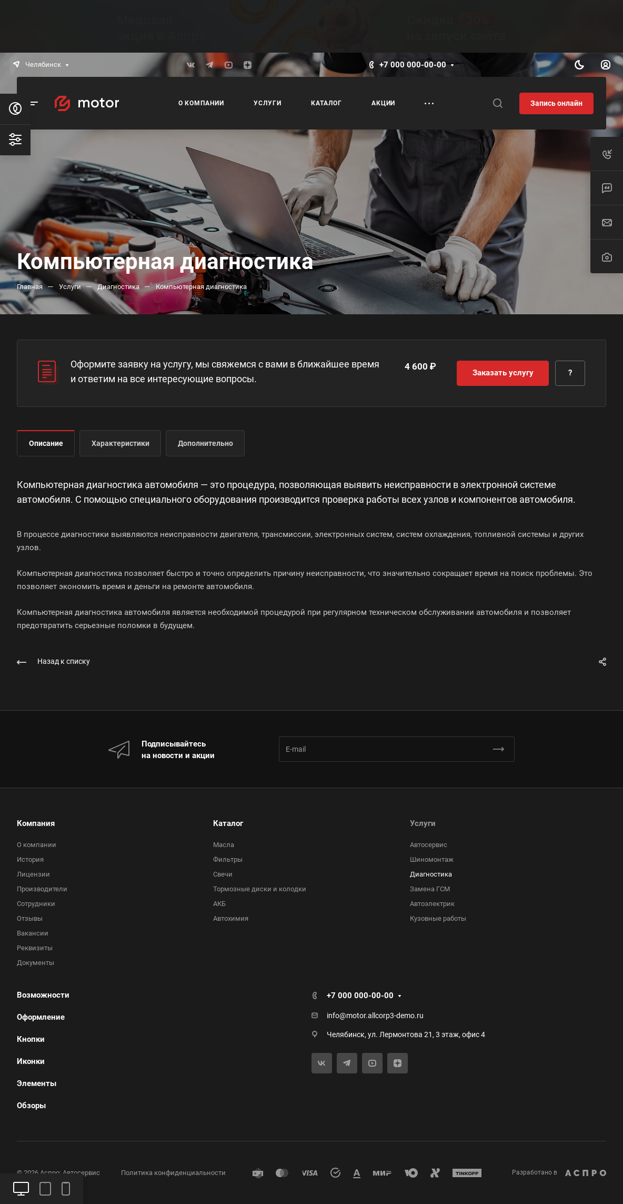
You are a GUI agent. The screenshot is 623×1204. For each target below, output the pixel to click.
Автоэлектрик (432, 904)
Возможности (43, 995)
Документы (35, 963)
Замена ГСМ (430, 889)
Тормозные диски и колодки (259, 889)
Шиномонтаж (432, 859)
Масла (223, 845)
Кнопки (31, 1039)
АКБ (219, 904)
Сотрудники (36, 904)
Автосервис (428, 845)
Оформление (41, 1017)
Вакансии (32, 933)
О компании (36, 845)
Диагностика (431, 874)
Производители (42, 889)
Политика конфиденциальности (173, 1173)
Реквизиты (35, 948)
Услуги (423, 823)
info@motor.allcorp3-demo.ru (375, 1015)
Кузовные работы (438, 918)
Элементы (36, 1083)
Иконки (31, 1061)
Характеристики (120, 443)
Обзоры (31, 1105)
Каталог (228, 823)
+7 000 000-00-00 (412, 64)
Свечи (223, 874)
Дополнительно (205, 443)
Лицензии (33, 874)
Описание (46, 443)
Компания (36, 823)
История (30, 859)
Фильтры (228, 859)
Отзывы (30, 918)
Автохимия (230, 918)
